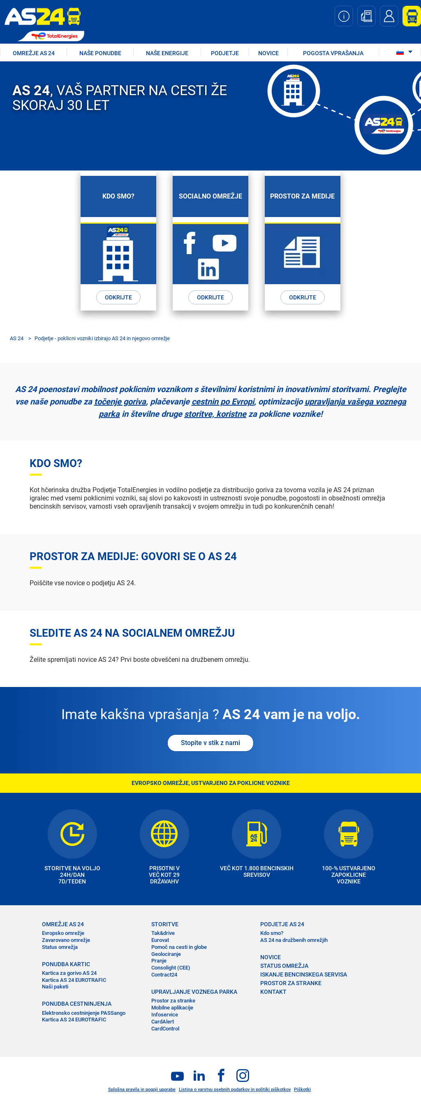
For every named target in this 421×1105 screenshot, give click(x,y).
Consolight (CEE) (170, 968)
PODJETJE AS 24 (282, 924)
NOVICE (268, 53)
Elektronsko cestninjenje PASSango (83, 1013)
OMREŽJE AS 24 (34, 53)
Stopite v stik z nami (210, 743)
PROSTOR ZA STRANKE (291, 983)
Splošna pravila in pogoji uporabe (142, 1089)
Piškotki (302, 1089)
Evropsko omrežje (63, 933)
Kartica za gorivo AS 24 (69, 973)
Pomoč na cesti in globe (179, 947)
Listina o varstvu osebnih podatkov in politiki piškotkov (235, 1089)
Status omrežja (60, 947)
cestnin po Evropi (223, 401)
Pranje (159, 961)
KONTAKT (273, 991)
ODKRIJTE (118, 297)
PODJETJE (225, 53)
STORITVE (164, 924)
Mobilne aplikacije (172, 1008)
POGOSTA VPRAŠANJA (333, 53)
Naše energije (167, 53)
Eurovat (160, 940)
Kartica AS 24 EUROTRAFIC (74, 980)
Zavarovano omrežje (66, 940)
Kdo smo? (271, 933)
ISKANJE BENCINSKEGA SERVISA (303, 974)
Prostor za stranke (173, 1001)
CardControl (165, 1029)
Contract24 (164, 975)
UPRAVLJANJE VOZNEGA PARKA (194, 991)
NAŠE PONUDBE (100, 53)
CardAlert (162, 1022)
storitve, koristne (215, 414)
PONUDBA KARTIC (66, 964)
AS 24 (16, 338)
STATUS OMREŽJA (284, 965)
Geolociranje (166, 954)
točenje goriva (120, 401)
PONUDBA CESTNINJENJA (76, 1003)
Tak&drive (163, 933)
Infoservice (164, 1015)
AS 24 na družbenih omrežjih (294, 940)
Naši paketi (55, 987)
